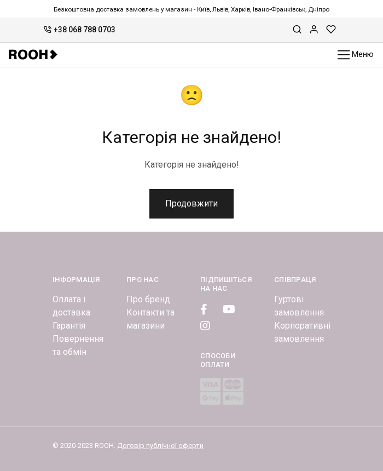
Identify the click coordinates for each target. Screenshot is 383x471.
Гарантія (69, 325)
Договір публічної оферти (160, 445)
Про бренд (148, 299)
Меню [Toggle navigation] (356, 55)
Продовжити (191, 203)
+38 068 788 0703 (79, 29)
